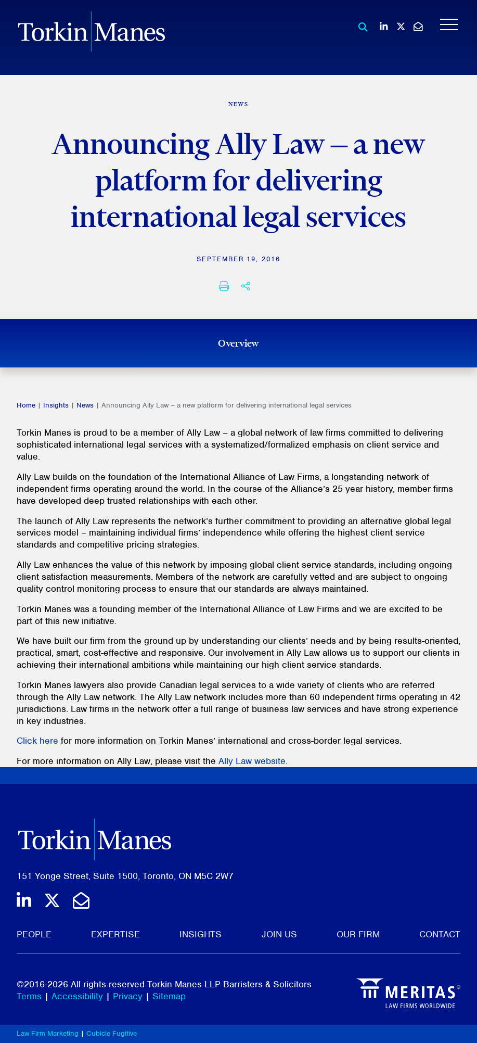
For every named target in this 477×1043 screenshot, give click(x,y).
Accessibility (77, 996)
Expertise (115, 934)
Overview (238, 343)
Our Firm (358, 934)
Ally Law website (252, 761)
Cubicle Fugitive (111, 1033)
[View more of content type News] (238, 104)
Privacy (128, 996)
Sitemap (169, 996)
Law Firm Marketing (48, 1033)
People (34, 934)
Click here (37, 740)
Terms (29, 996)
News (85, 405)
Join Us (279, 934)
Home (26, 405)
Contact (439, 934)
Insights (56, 405)
